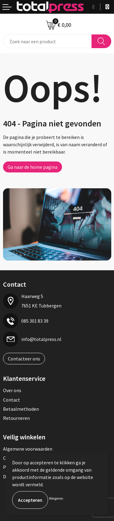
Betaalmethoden (21, 409)
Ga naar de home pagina (32, 167)
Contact (11, 400)
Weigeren (56, 498)
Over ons (12, 390)
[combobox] (47, 41)
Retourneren (16, 418)
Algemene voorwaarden (27, 449)
